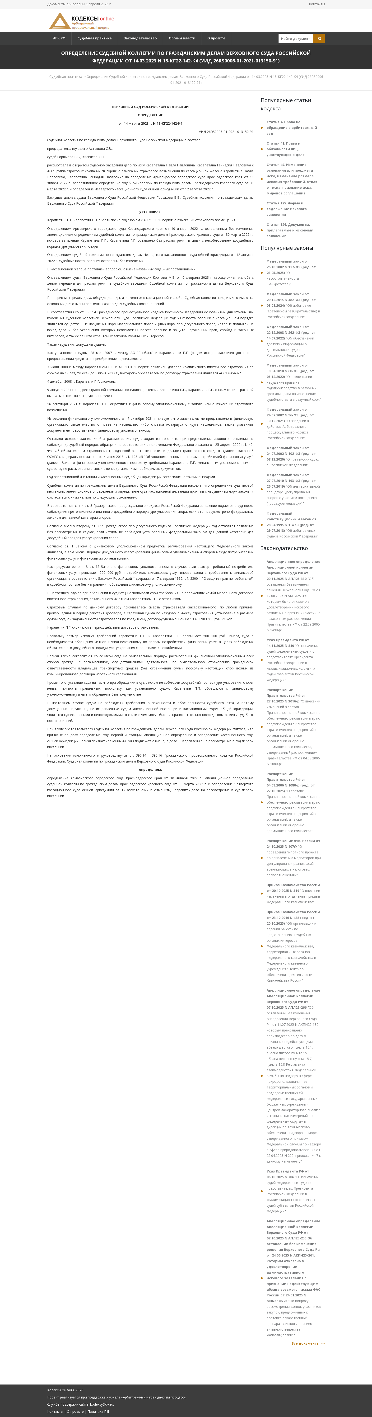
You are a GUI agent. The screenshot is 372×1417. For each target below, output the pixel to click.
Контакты (317, 4)
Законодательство (140, 38)
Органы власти (182, 38)
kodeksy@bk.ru (101, 1404)
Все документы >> (308, 1343)
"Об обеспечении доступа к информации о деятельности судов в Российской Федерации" (291, 341)
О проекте (216, 38)
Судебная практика (95, 38)
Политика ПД (98, 1411)
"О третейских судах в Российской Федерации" (293, 456)
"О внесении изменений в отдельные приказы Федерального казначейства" (293, 893)
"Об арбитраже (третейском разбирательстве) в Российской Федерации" (293, 305)
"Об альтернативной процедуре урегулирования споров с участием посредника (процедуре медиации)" (293, 489)
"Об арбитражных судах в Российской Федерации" (292, 524)
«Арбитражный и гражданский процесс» (153, 1397)
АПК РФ (59, 38)
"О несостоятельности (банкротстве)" (291, 272)
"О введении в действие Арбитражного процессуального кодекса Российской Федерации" (290, 423)
